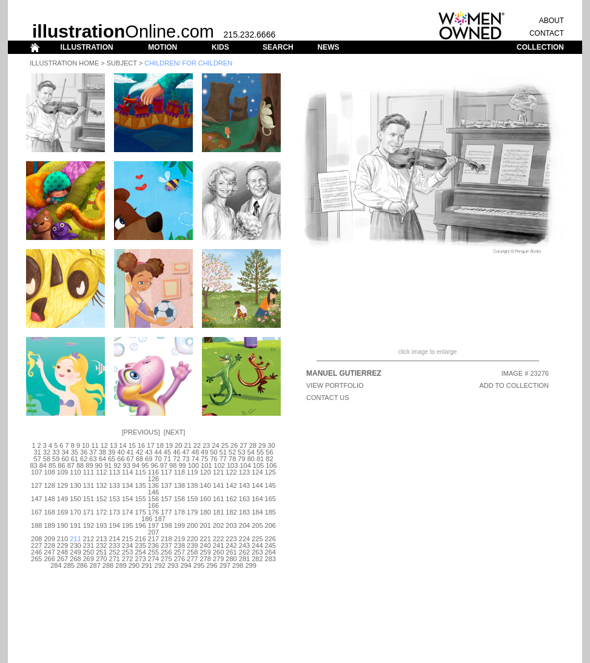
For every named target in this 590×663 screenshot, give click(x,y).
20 (178, 445)
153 (114, 498)
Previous (141, 432)
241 (218, 545)
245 (270, 545)
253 (127, 552)
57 (37, 458)
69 (148, 458)
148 (49, 498)
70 (158, 458)
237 (166, 545)
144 (257, 485)
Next (174, 432)
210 (62, 538)
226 (270, 538)
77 (223, 458)
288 (107, 565)
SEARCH (278, 47)
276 (179, 558)
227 (36, 545)
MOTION (162, 47)
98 (172, 465)
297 (225, 565)
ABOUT (551, 20)
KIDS (220, 47)
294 (185, 565)
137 (166, 485)
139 (192, 485)
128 (49, 485)
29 (262, 445)
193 (101, 525)
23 (206, 445)
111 (88, 472)
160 (205, 498)
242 (231, 545)
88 (80, 465)
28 (252, 445)
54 (251, 452)
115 (140, 472)
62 (83, 458)
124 (257, 472)
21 (188, 445)
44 (158, 452)
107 (36, 472)
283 (270, 558)
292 (160, 565)
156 (153, 498)
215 (127, 538)
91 (108, 465)
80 (251, 458)
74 (195, 458)
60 (65, 458)
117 (166, 472)
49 (204, 452)
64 (102, 458)
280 (231, 558)
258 (192, 552)
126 (153, 478)
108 (49, 472)
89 (89, 465)
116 (153, 472)
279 (218, 558)
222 (218, 538)
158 (179, 498)
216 (140, 538)
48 (195, 452)
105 (258, 465)
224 (244, 538)
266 (49, 558)
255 (153, 552)
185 (270, 512)
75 (204, 458)
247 (49, 552)
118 (179, 472)
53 (241, 452)
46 (176, 452)
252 (114, 552)
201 (205, 525)
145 (270, 485)
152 (101, 498)
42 (139, 452)
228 (49, 545)
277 (192, 558)
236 (153, 545)
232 (101, 545)
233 (114, 545)
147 (36, 498)
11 (94, 445)
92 (117, 465)
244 (257, 545)
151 (88, 498)
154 (127, 498)
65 (111, 458)
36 (83, 452)
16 (141, 445)
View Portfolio (335, 385)
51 (223, 452)
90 (98, 465)
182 (231, 512)
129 (62, 485)
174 (127, 512)
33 (55, 452)
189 (49, 525)
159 (192, 498)
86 (61, 465)
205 (257, 525)
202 (218, 525)
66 (120, 458)
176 (153, 512)
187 (160, 518)
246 (36, 552)
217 (153, 538)
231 (88, 545)
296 (211, 565)
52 (232, 452)
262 (244, 552)
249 (75, 552)
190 (62, 525)
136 (153, 485)
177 (166, 512)
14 (122, 445)
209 (49, 538)
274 (153, 558)
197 (153, 525)
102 (219, 465)
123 (244, 472)
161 (218, 498)
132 (101, 485)
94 (135, 465)
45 (167, 452)
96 (154, 465)
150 (75, 498)
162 (231, 498)
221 (205, 538)
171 (88, 512)
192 (88, 525)
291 (146, 565)
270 (101, 558)
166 (153, 505)
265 (36, 558)
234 (127, 545)
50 (213, 452)
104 (245, 465)
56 (269, 452)
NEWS (328, 47)
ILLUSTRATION (87, 47)
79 (241, 458)
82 (269, 458)
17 (150, 445)
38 (102, 452)
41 (130, 452)
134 (127, 485)
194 (114, 525)
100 (193, 465)
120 (205, 472)
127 (36, 485)
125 (270, 472)
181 (218, 512)
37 (92, 452)
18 (160, 445)
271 (114, 558)
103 (232, 465)
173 (114, 512)
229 (62, 545)
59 (55, 458)
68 (139, 458)
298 (237, 565)
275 (166, 558)
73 (185, 458)
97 (163, 465)
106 (271, 465)
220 (192, 538)
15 (132, 445)
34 (65, 452)
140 (205, 485)
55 (260, 452)
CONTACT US (327, 397)
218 (166, 538)
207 (153, 532)
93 (126, 465)
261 (231, 552)
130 (75, 485)
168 (49, 512)
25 (225, 445)
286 (81, 565)
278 (205, 558)
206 (270, 525)
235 (140, 545)
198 (166, 525)
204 (244, 525)
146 (153, 492)
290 (134, 565)
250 (88, 552)
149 (62, 498)
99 (182, 465)
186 (146, 518)
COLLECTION (540, 47)
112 (101, 472)
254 (140, 552)
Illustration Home (64, 63)
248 (62, 552)
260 (218, 552)
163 (244, 498)
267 (62, 558)
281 (244, 558)
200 (192, 525)
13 (113, 445)
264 (270, 552)
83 (33, 465)
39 (111, 452)
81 (260, 458)
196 (140, 525)
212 (88, 538)
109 (62, 472)
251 (101, 552)
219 (179, 538)
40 (120, 452)
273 (140, 558)
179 (192, 512)
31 (37, 452)
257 (179, 552)
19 (169, 445)
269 (88, 558)
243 (244, 545)
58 (46, 458)
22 (197, 445)
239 (192, 545)
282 (257, 558)
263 (257, 552)
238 (179, 545)
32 (46, 452)
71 (167, 458)
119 (192, 472)
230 (75, 545)
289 (120, 565)
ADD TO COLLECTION (514, 385)
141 (218, 485)
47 (185, 452)
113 (114, 472)
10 (85, 445)
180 (205, 512)
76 (213, 458)
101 (206, 465)
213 (101, 538)
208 (36, 538)
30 (271, 445)
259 (205, 552)
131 (88, 485)
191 (75, 525)
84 (43, 465)
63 (92, 458)
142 (231, 485)
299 (250, 565)
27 (243, 445)
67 (130, 458)
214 (114, 538)
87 (71, 465)
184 (257, 512)
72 (176, 458)
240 (205, 545)
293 (172, 565)
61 (74, 458)
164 (257, 498)
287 (94, 565)
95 (145, 465)
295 (198, 565)
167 (36, 512)
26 (234, 445)
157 (166, 498)
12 (104, 445)
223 (231, 538)
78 (232, 458)
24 (215, 445)
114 (127, 472)
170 (75, 512)
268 (75, 558)
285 (69, 565)
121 (218, 472)
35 (74, 452)
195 (127, 525)
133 (114, 485)
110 (75, 472)
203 (231, 525)
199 (179, 525)
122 (231, 472)
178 (179, 512)
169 (62, 512)
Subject (122, 63)
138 (179, 485)
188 (36, 525)
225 (257, 538)
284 (55, 565)
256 (166, 552)
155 (140, 498)
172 (101, 512)
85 (52, 465)
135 (140, 485)
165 (270, 498)
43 (148, 452)
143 (244, 485)
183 (244, 512)
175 (140, 512)
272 (127, 558)
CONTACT (546, 33)
